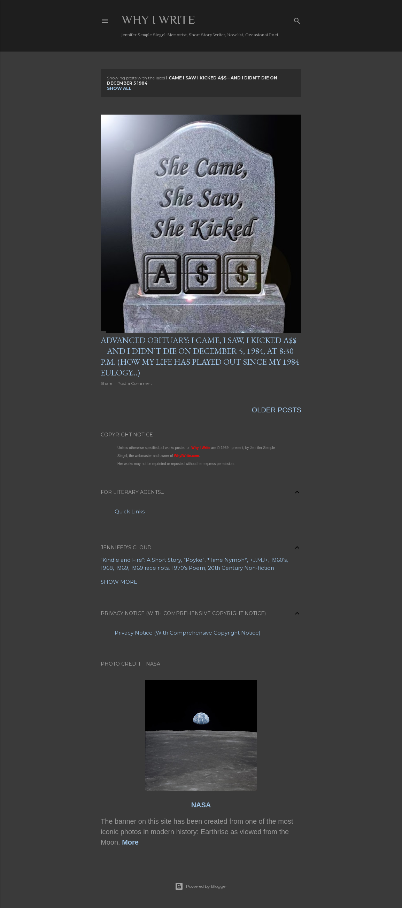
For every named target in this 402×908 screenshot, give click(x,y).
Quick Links (130, 511)
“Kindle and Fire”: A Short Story (141, 560)
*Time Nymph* (227, 560)
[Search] (297, 19)
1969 (122, 568)
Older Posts (276, 410)
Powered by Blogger (201, 886)
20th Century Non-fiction (241, 568)
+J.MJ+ (259, 560)
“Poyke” (194, 560)
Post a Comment (134, 383)
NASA (201, 805)
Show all (119, 88)
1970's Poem (188, 568)
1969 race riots (150, 568)
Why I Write (158, 19)
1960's (279, 560)
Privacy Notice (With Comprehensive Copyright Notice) (188, 632)
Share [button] (106, 383)
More (130, 842)
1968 (107, 568)
